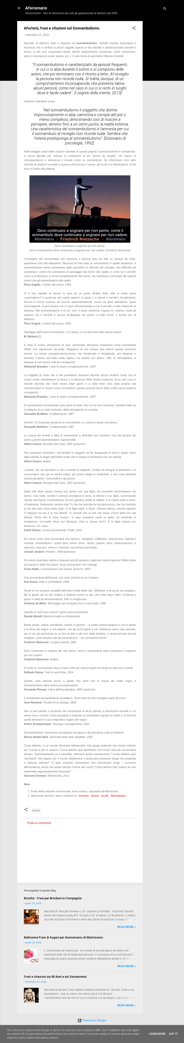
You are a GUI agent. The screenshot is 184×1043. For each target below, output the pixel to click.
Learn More (157, 1033)
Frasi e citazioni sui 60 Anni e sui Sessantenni (55, 976)
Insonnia (84, 795)
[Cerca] (165, 9)
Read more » (126, 927)
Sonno (95, 795)
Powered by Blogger (92, 1020)
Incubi (104, 795)
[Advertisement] (156, 71)
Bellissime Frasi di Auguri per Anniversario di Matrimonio (63, 937)
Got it (173, 1033)
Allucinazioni (118, 795)
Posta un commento (39, 823)
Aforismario (36, 8)
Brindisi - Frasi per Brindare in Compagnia (53, 898)
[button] (134, 28)
